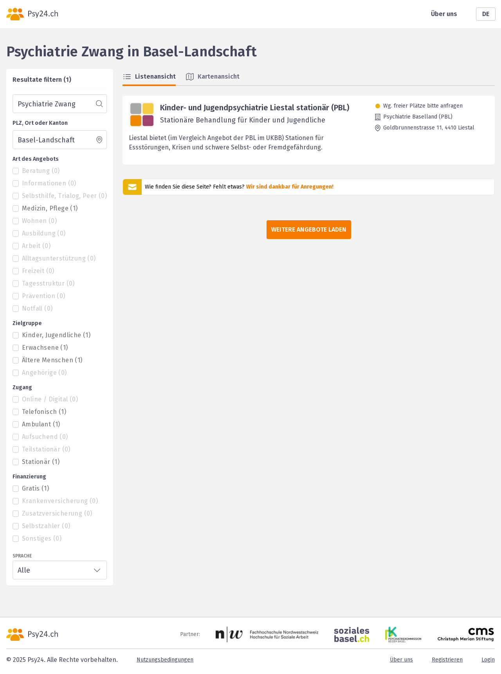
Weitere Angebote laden (308, 229)
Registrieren (447, 659)
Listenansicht (149, 76)
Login (488, 659)
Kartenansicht (212, 76)
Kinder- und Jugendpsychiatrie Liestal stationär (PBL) (254, 107)
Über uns (444, 14)
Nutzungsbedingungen (165, 659)
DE (485, 14)
